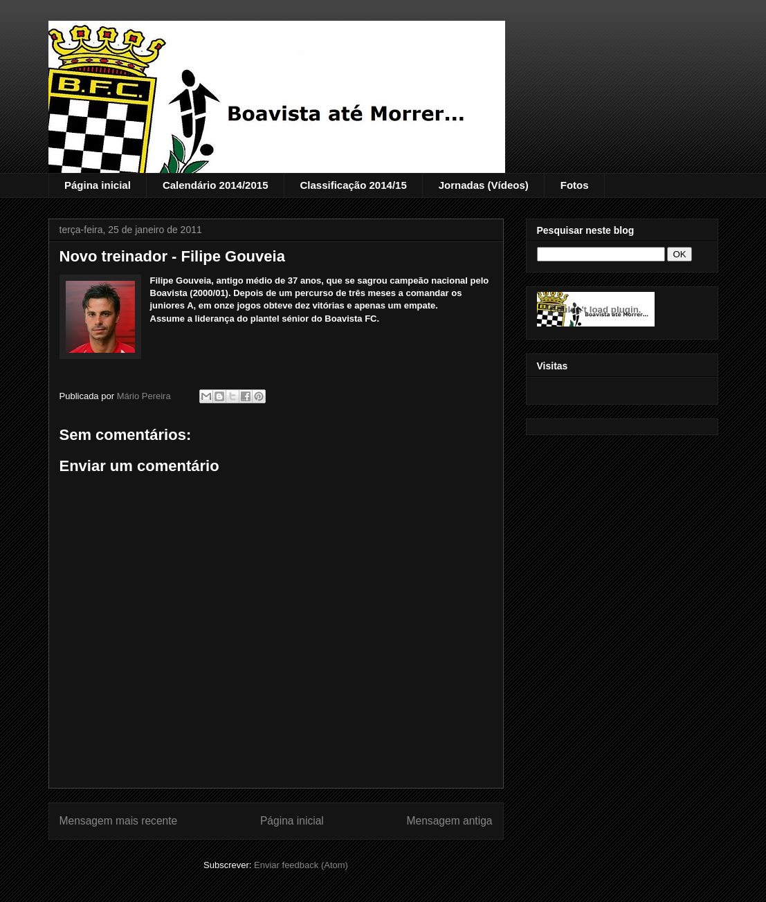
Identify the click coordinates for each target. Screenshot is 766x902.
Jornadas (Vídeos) (484, 185)
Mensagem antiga (450, 821)
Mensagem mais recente (119, 821)
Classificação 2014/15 (353, 185)
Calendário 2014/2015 (215, 185)
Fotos (574, 185)
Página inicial (97, 185)
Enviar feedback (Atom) (301, 865)
